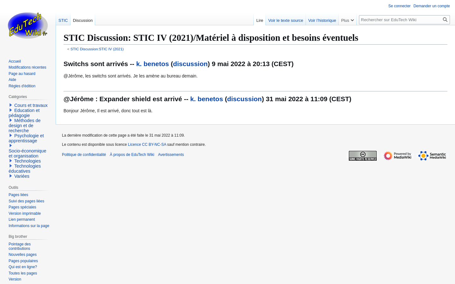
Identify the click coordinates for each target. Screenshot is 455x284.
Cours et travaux (31, 105)
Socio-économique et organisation (27, 153)
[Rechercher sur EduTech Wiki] (404, 19)
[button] (11, 105)
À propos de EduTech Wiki (132, 154)
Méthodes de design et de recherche (24, 125)
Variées (21, 176)
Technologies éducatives (25, 169)
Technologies (27, 161)
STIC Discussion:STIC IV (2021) (97, 49)
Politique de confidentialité (84, 154)
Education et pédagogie (24, 113)
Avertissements (171, 154)
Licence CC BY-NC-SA (147, 144)
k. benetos (152, 63)
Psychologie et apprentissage (26, 138)
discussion (190, 63)
